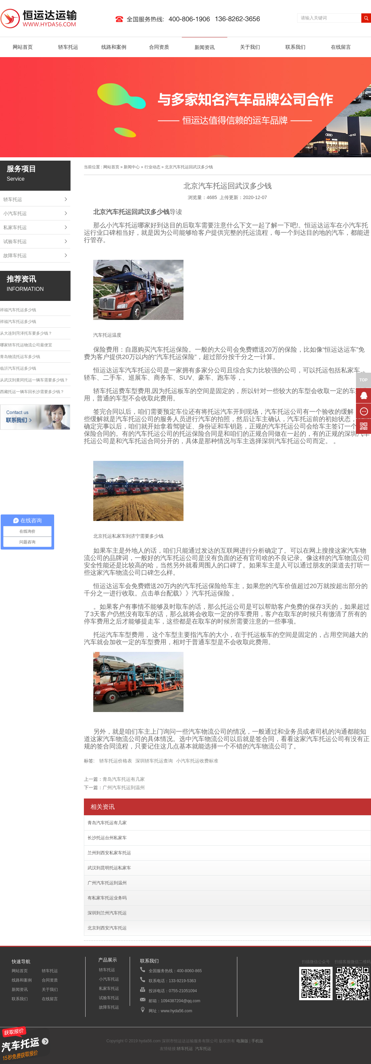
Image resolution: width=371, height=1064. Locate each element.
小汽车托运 (15, 213)
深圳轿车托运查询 (154, 760)
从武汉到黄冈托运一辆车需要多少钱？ (34, 380)
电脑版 (242, 1041)
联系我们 (295, 47)
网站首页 (23, 47)
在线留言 (341, 47)
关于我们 (250, 47)
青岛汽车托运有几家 (124, 779)
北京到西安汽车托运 (107, 927)
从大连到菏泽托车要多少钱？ (26, 333)
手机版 (257, 1041)
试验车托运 (15, 241)
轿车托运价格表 (115, 760)
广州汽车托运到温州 (124, 787)
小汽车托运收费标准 (197, 760)
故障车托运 (15, 255)
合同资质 (159, 47)
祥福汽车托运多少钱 (18, 310)
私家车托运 (15, 227)
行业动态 (152, 167)
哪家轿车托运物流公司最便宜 (26, 345)
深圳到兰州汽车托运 (107, 912)
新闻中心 (132, 167)
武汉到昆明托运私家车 (109, 867)
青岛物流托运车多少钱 (20, 356)
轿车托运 (68, 47)
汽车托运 (203, 1048)
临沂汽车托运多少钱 (18, 368)
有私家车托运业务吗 (107, 897)
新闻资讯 (205, 47)
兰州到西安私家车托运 (109, 852)
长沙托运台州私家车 (107, 837)
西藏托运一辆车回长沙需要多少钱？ (32, 391)
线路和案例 (113, 47)
